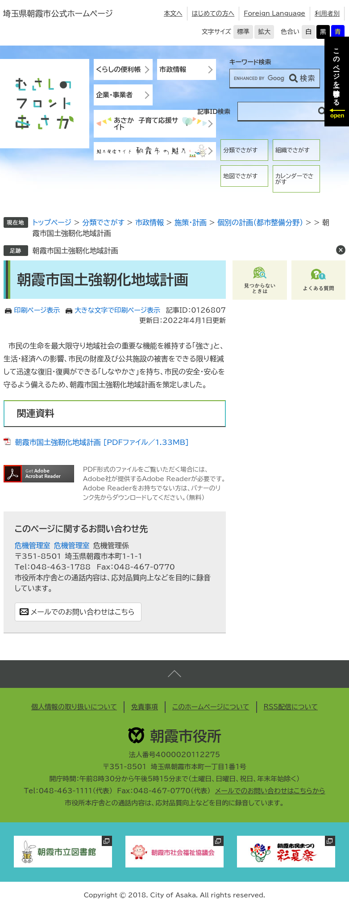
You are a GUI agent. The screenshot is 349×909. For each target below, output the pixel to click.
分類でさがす (240, 150)
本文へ (173, 13)
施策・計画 (190, 222)
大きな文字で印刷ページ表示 (117, 310)
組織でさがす (292, 150)
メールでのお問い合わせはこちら (83, 612)
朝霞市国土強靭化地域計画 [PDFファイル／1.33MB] (102, 442)
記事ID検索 (213, 112)
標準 (243, 32)
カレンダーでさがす (294, 179)
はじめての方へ (213, 13)
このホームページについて (210, 707)
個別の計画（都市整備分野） (260, 222)
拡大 (264, 32)
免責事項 (144, 707)
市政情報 (172, 69)
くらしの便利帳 (118, 69)
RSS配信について (291, 707)
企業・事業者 (114, 95)
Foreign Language (274, 13)
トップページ (52, 222)
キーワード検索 (250, 62)
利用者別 (327, 13)
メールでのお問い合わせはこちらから (270, 791)
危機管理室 (32, 545)
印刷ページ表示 (37, 310)
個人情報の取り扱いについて (74, 707)
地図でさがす (240, 176)
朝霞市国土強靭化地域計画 (75, 250)
